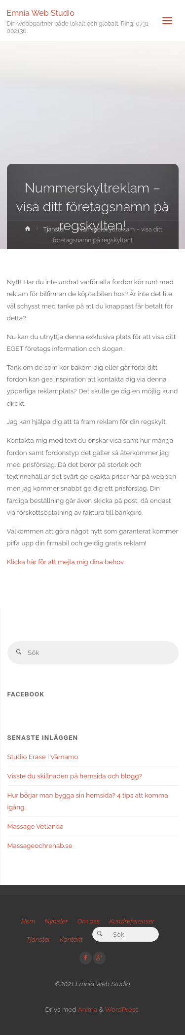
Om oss (88, 921)
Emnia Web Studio (40, 12)
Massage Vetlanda (35, 826)
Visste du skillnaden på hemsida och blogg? (75, 776)
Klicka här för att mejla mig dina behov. (66, 562)
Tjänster (54, 229)
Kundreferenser (131, 921)
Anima (87, 1009)
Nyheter (56, 921)
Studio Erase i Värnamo (42, 757)
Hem (28, 921)
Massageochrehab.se (40, 845)
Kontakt (71, 939)
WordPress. (122, 1009)
